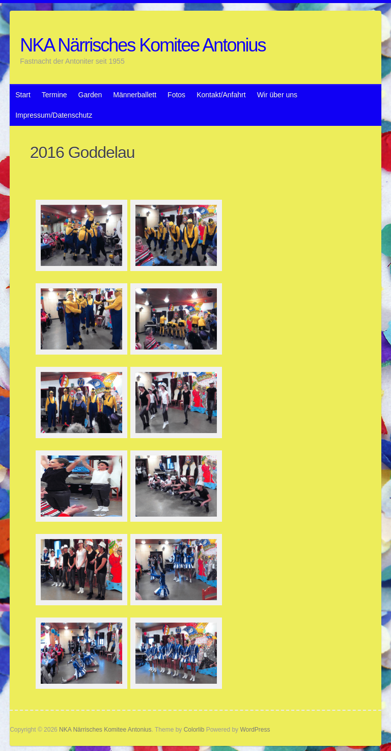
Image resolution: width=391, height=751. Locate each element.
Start (23, 95)
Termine (54, 95)
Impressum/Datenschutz (53, 115)
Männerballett (134, 95)
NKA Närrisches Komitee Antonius (142, 45)
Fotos (176, 95)
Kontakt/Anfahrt (221, 95)
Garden (90, 95)
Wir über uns (277, 95)
